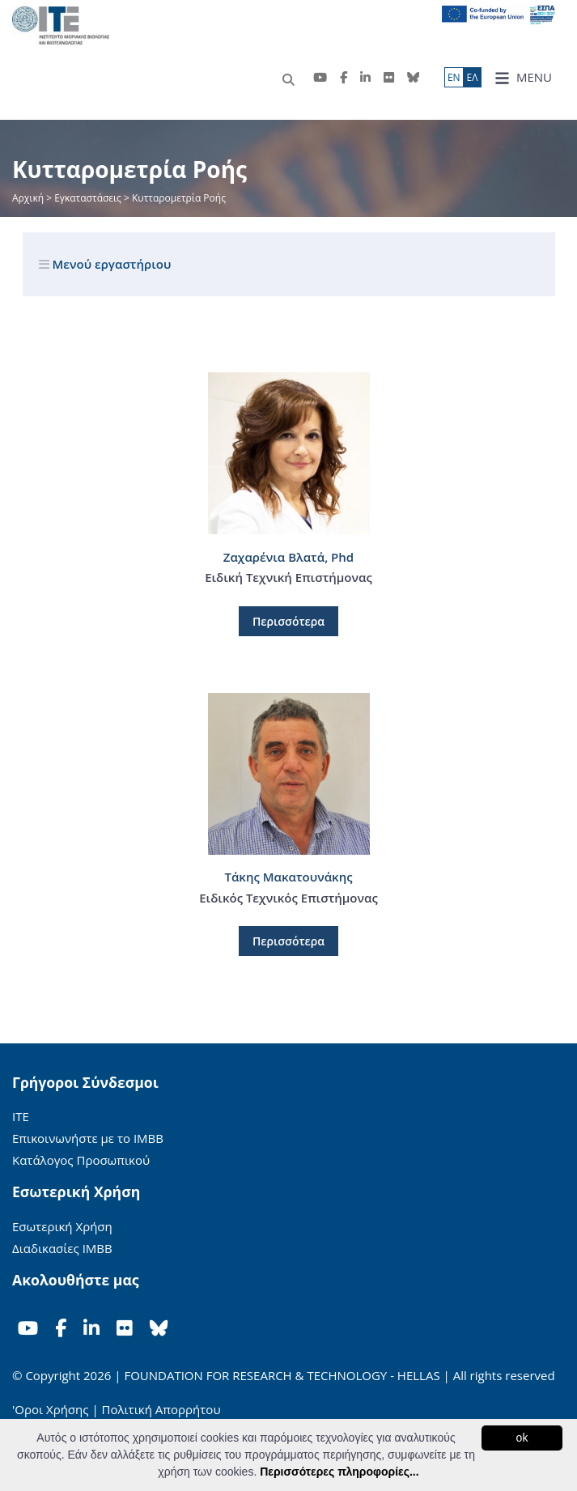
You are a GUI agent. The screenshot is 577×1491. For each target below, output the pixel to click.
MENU (523, 77)
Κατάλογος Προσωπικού (81, 1160)
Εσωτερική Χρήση (62, 1226)
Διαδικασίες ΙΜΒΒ (62, 1248)
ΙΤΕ (20, 1116)
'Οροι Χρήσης (50, 1409)
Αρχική (29, 198)
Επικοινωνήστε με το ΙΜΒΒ (87, 1138)
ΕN (454, 77)
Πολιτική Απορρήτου (161, 1409)
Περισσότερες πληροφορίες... (339, 1471)
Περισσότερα (288, 621)
